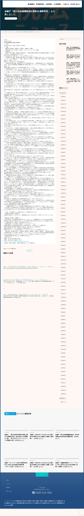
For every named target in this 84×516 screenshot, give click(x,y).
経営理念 (49, 4)
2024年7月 (63, 158)
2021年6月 (63, 271)
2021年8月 (63, 264)
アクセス (8, 478)
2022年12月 (63, 220)
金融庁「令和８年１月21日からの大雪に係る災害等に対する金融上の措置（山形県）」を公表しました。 (41, 459)
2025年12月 (63, 103)
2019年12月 (63, 337)
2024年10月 (63, 147)
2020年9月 (63, 304)
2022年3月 (63, 246)
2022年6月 (63, 235)
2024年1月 (63, 180)
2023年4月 (63, 213)
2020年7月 (63, 311)
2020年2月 (63, 330)
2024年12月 (63, 140)
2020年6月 (63, 315)
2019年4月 (63, 366)
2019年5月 (63, 363)
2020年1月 (63, 333)
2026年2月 (63, 100)
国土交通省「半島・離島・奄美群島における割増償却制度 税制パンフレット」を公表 (22, 279)
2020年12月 (63, 293)
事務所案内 (40, 4)
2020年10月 (63, 301)
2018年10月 (63, 388)
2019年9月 (63, 348)
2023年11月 (63, 187)
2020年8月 (63, 308)
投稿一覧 (29, 250)
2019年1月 (63, 377)
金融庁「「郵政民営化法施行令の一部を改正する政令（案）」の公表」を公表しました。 (23, 294)
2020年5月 (63, 319)
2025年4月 (63, 129)
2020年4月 (63, 322)
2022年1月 (63, 253)
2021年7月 (63, 268)
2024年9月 (63, 151)
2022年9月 (63, 228)
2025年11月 (63, 107)
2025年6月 (63, 122)
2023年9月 (63, 195)
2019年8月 (63, 352)
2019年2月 (63, 373)
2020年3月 (63, 326)
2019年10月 (63, 344)
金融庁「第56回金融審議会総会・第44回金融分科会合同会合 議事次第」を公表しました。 (73, 49)
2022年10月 (63, 224)
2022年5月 (63, 238)
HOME (7, 474)
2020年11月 (63, 297)
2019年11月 (63, 341)
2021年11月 (63, 257)
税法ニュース (13, 18)
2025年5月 (63, 125)
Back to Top (42, 469)
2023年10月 (63, 191)
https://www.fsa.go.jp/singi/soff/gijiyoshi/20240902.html (16, 241)
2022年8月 (63, 231)
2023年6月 (63, 206)
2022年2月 (63, 249)
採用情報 (57, 4)
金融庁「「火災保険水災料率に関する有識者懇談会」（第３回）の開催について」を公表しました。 (25, 266)
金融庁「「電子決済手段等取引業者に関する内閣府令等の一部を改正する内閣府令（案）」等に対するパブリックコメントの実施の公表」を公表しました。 (73, 65)
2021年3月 (63, 282)
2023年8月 (63, 198)
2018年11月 (63, 384)
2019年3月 (63, 370)
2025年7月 (63, 118)
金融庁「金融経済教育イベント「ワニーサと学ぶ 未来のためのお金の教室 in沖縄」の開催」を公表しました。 (67, 459)
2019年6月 (63, 359)
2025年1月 (63, 136)
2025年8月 (63, 114)
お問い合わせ (75, 4)
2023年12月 (63, 184)
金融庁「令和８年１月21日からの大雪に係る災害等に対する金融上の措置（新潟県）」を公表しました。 (41, 431)
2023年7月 (63, 202)
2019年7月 (63, 355)
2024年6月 (63, 162)
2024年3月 (63, 173)
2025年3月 (63, 133)
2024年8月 (63, 155)
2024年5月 (63, 166)
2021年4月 (63, 279)
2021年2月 (63, 286)
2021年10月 (63, 260)
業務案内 (31, 4)
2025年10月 (63, 111)
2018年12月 (63, 381)
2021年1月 (63, 290)
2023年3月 (63, 217)
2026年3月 (63, 96)
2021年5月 (63, 275)
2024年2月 (63, 176)
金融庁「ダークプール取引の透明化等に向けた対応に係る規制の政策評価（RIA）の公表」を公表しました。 (16, 459)
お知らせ (65, 4)
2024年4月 (63, 169)
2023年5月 (63, 209)
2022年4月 (63, 242)
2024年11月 (63, 144)
